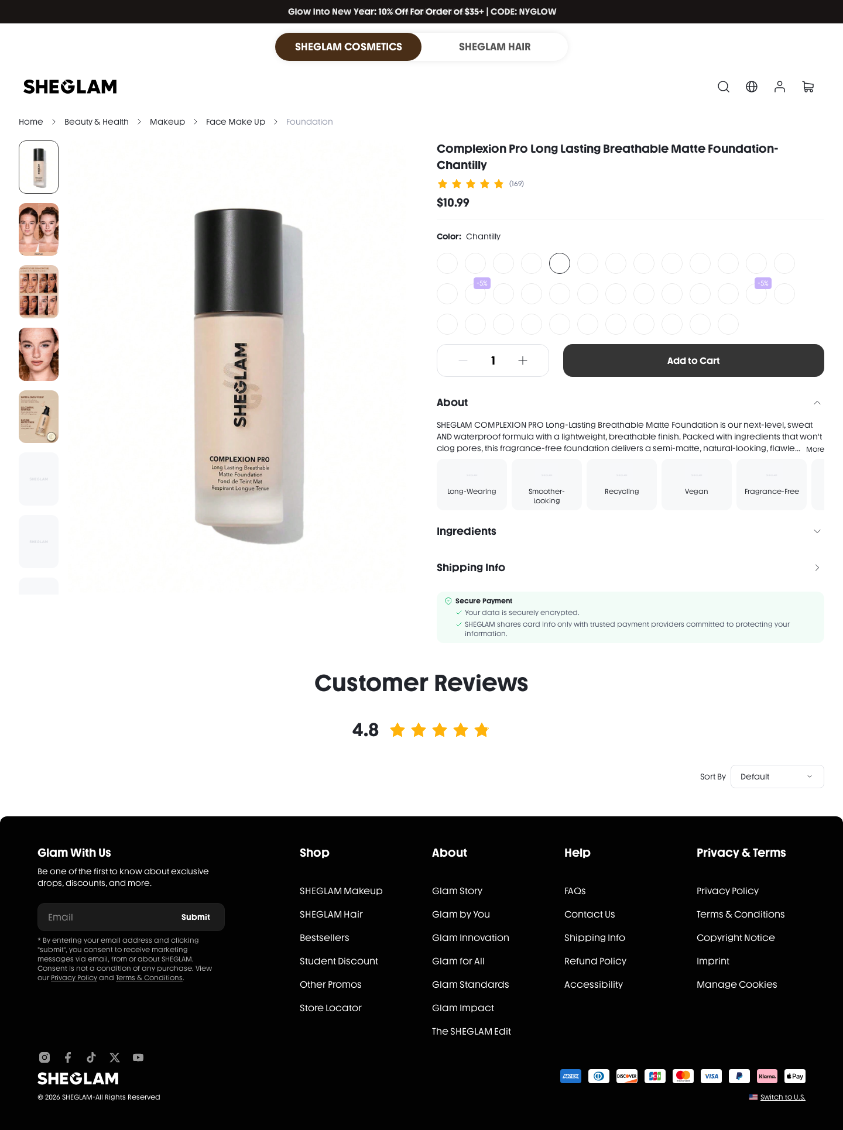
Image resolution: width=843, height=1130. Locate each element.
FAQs (575, 891)
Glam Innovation (470, 937)
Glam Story (457, 891)
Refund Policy (595, 961)
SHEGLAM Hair (331, 914)
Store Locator (331, 1008)
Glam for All (458, 961)
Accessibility (593, 984)
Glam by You (461, 914)
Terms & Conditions (149, 978)
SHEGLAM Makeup (341, 891)
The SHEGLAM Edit (471, 1031)
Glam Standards (470, 984)
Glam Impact (463, 1008)
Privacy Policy (74, 978)
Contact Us (589, 914)
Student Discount (339, 961)
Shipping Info (594, 937)
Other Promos (331, 984)
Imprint (713, 961)
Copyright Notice (736, 937)
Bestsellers (324, 937)
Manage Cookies (737, 984)
